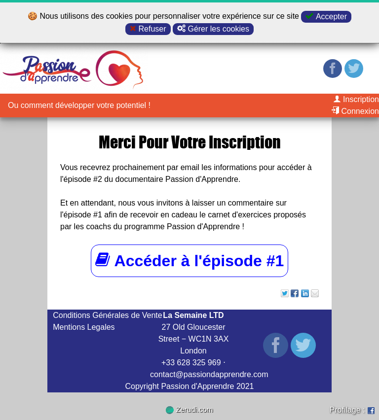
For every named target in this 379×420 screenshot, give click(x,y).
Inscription (356, 99)
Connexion (355, 110)
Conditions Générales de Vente (107, 315)
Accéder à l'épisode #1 (189, 260)
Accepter (326, 16)
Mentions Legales (83, 327)
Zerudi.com (189, 409)
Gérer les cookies (213, 28)
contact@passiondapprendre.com (209, 374)
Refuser (148, 28)
